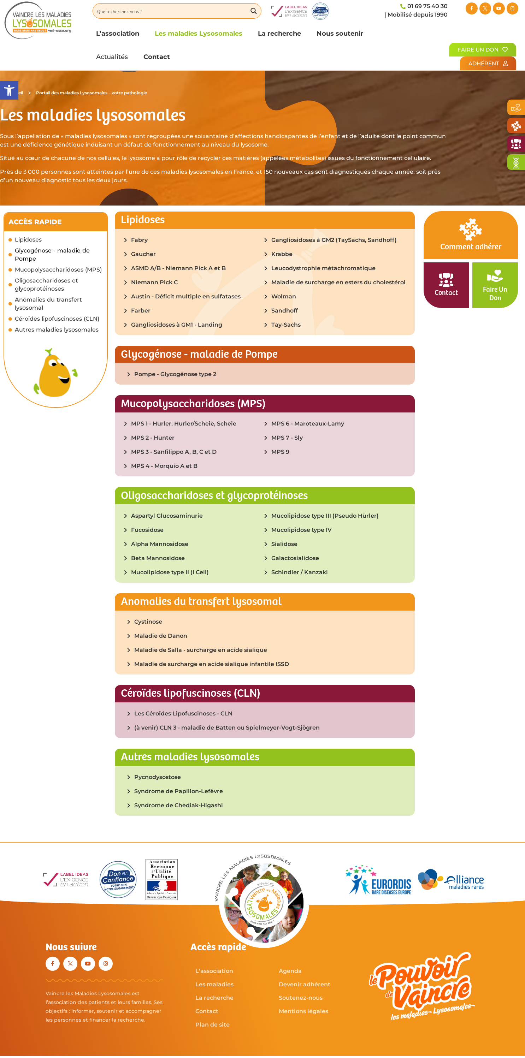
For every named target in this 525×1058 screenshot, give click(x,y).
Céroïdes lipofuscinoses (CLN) (57, 318)
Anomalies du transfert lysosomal (48, 303)
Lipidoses (28, 239)
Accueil (19, 92)
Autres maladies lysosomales (57, 329)
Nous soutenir (340, 33)
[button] (9, 90)
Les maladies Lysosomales (198, 33)
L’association (117, 33)
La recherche (279, 33)
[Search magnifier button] (254, 11)
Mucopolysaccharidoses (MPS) (58, 269)
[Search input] (170, 11)
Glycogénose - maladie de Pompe (52, 254)
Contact (156, 56)
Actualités (112, 56)
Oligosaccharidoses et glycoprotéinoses (46, 284)
